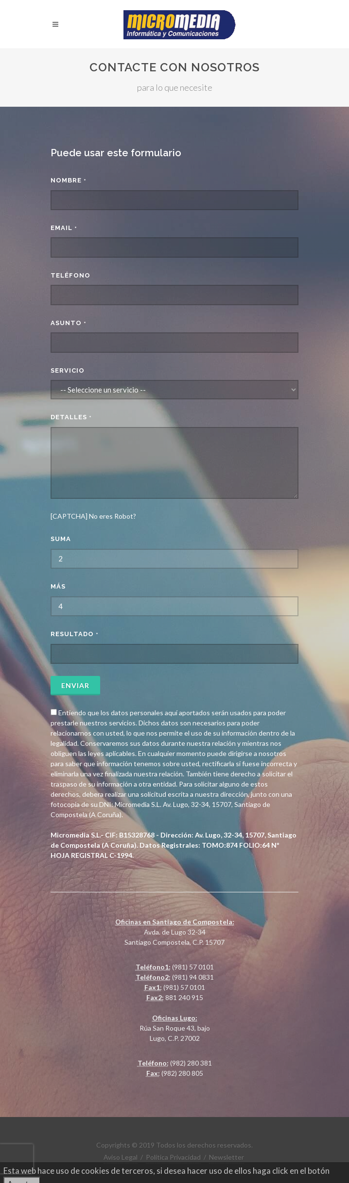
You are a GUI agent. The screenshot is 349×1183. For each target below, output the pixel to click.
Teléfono (70, 275)
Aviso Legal (121, 1157)
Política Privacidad (173, 1157)
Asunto (69, 323)
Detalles (71, 417)
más (58, 586)
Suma (61, 538)
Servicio (68, 370)
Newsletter (226, 1157)
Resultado (75, 634)
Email (64, 227)
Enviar (75, 685)
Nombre (69, 180)
